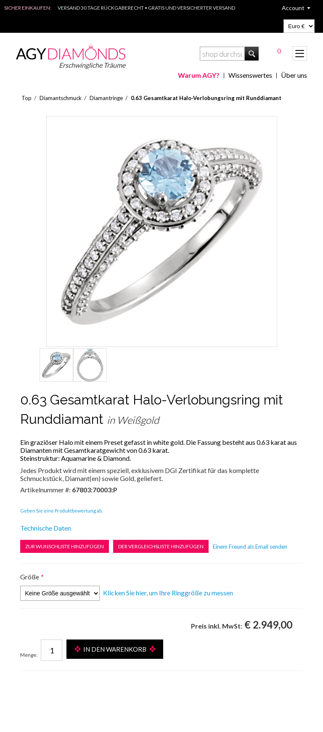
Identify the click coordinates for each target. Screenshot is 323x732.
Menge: (28, 655)
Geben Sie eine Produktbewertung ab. (61, 510)
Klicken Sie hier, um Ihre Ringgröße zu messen (168, 593)
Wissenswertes (250, 75)
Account (293, 7)
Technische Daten (45, 528)
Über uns (294, 75)
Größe (29, 577)
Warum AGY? (199, 75)
